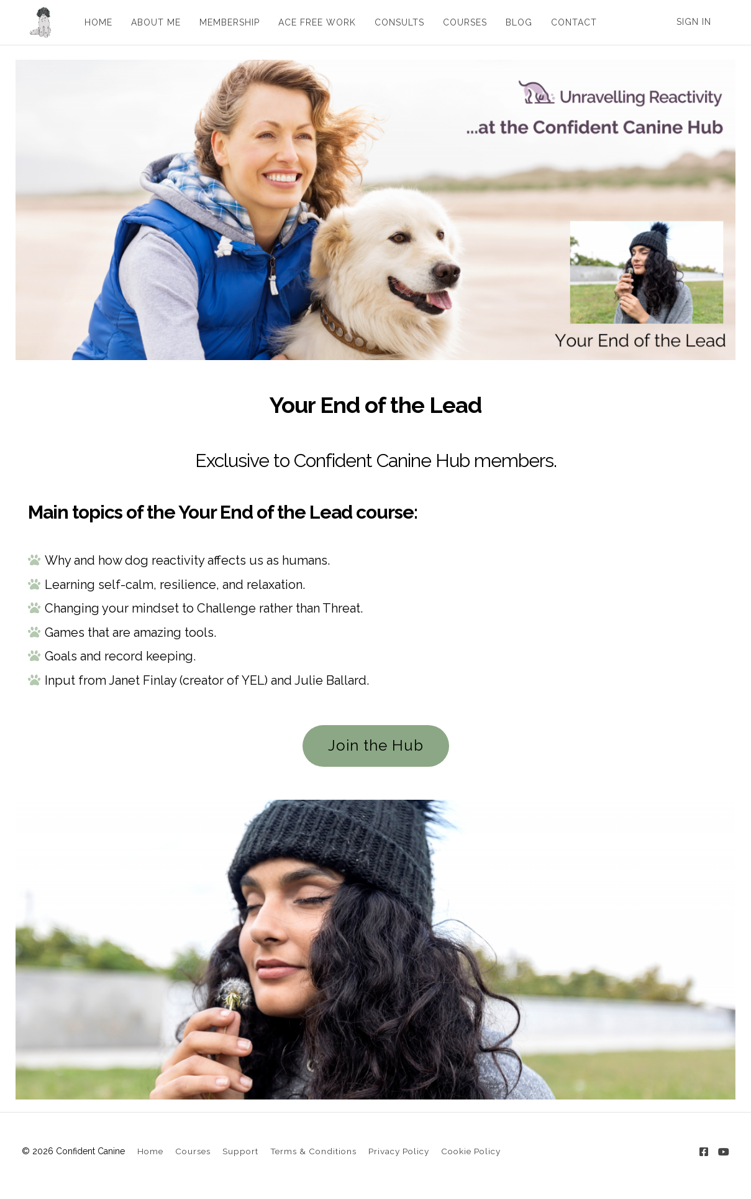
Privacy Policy (398, 1151)
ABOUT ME (152, 22)
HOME (95, 22)
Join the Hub (376, 745)
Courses (193, 1151)
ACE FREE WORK (313, 22)
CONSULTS (396, 22)
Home (150, 1151)
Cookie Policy (471, 1151)
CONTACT (570, 22)
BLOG (515, 22)
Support (240, 1151)
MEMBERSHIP (226, 22)
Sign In (693, 22)
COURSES (461, 22)
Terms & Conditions (313, 1151)
